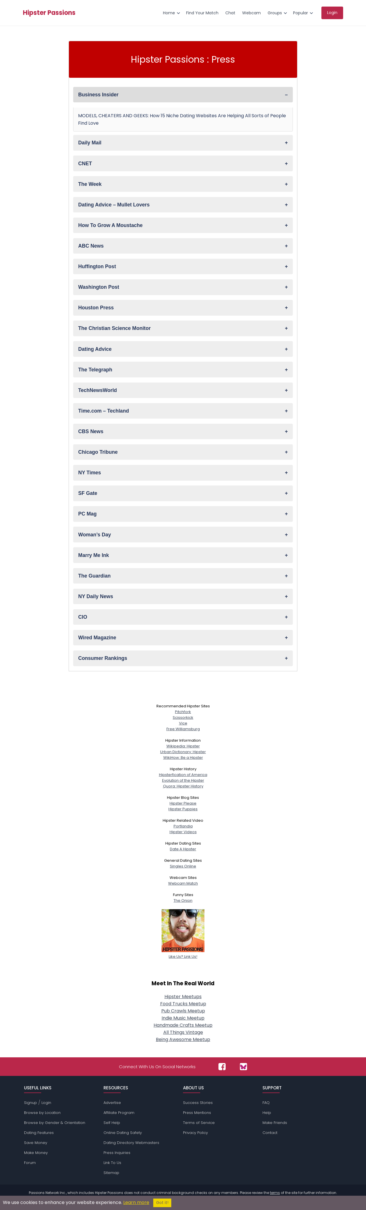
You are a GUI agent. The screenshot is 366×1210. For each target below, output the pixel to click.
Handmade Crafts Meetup (183, 1025)
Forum (30, 1162)
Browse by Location (42, 1112)
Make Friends (274, 1122)
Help (266, 1112)
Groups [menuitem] (275, 13)
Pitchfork (183, 712)
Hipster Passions (49, 12)
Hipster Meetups (183, 996)
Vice (183, 723)
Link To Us (112, 1162)
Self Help (112, 1122)
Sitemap (111, 1172)
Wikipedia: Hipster (183, 746)
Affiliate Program (119, 1112)
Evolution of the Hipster (183, 780)
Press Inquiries (117, 1152)
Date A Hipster (183, 849)
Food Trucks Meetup (183, 1003)
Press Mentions (197, 1112)
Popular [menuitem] (300, 13)
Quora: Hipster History (183, 786)
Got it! (162, 1202)
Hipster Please (183, 803)
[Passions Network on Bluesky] (243, 1066)
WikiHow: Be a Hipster (183, 757)
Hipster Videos (183, 832)
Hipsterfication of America (183, 774)
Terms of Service (199, 1122)
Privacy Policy (195, 1132)
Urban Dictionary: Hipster (183, 752)
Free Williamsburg (183, 729)
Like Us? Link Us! (183, 953)
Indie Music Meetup (183, 1018)
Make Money (36, 1152)
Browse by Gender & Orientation (54, 1122)
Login (46, 1102)
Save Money (35, 1142)
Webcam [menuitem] (251, 13)
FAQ (266, 1102)
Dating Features (39, 1132)
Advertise (112, 1102)
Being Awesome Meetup (183, 1039)
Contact (269, 1132)
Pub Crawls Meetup (183, 1011)
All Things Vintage (183, 1032)
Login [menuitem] (332, 12)
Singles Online (183, 866)
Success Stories (198, 1102)
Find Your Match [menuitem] (202, 13)
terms (275, 1192)
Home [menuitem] (169, 13)
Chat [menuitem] (230, 13)
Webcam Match (183, 883)
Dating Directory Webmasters (131, 1142)
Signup (30, 1102)
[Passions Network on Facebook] (222, 1066)
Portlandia (183, 826)
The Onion (183, 900)
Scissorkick (183, 717)
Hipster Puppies (183, 809)
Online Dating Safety (123, 1132)
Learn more (136, 1202)
